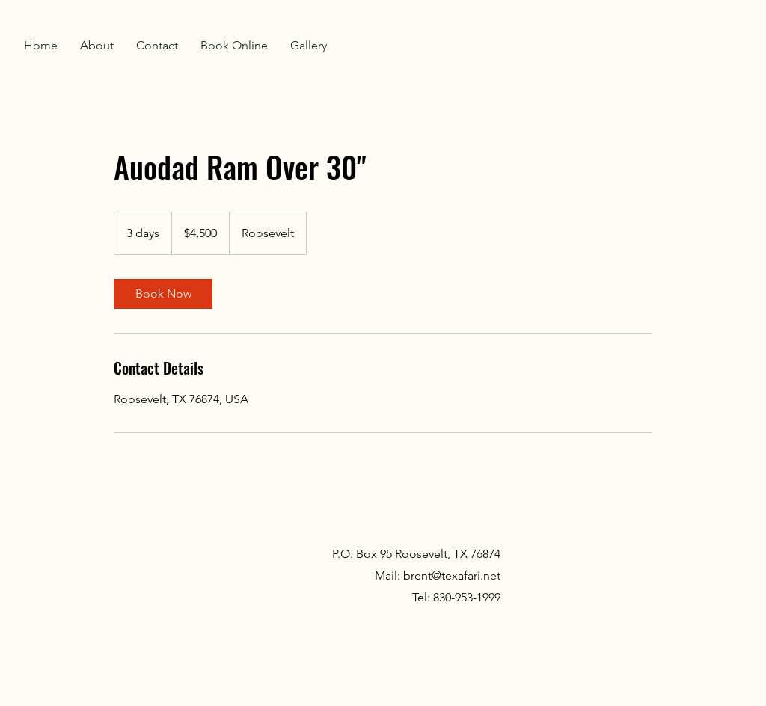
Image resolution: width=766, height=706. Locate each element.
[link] (163, 294)
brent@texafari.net (451, 575)
